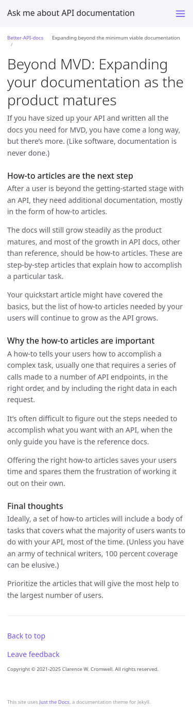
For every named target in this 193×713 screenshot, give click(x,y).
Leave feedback (33, 654)
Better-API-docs (25, 37)
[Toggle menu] (180, 13)
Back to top (26, 636)
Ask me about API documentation (71, 12)
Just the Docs (54, 702)
